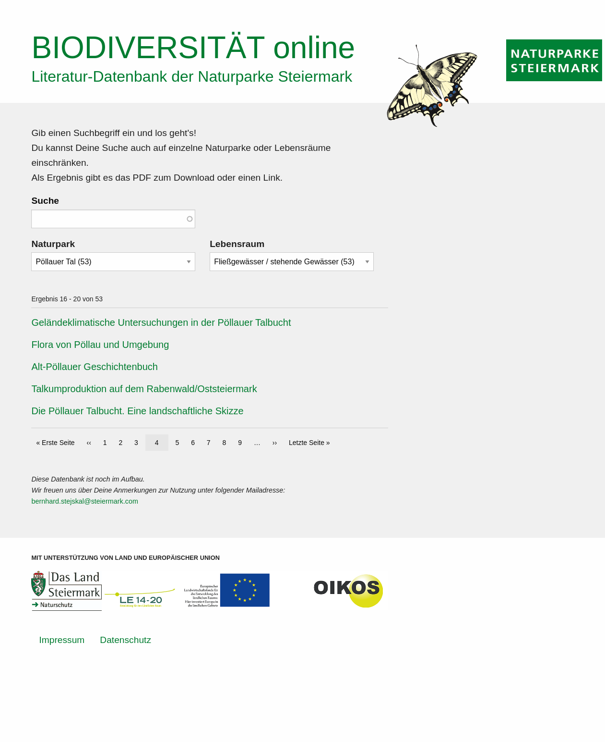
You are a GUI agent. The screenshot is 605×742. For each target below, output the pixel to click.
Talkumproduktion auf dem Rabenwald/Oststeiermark (144, 388)
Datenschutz (125, 640)
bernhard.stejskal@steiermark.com (84, 501)
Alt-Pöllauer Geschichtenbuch (94, 366)
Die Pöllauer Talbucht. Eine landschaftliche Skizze (137, 411)
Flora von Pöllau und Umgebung (100, 344)
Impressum (61, 640)
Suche (45, 201)
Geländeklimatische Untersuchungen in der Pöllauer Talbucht (161, 322)
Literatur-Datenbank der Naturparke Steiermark (191, 76)
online (193, 47)
